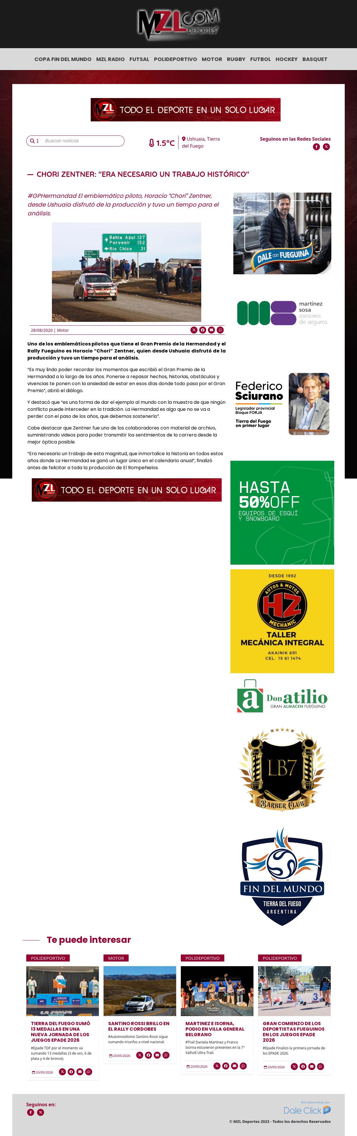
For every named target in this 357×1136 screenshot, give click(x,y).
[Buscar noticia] (83, 140)
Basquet (315, 59)
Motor (212, 59)
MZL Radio (110, 59)
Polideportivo (175, 59)
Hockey (287, 59)
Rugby (236, 59)
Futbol (260, 59)
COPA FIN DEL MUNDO (63, 59)
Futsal (139, 59)
